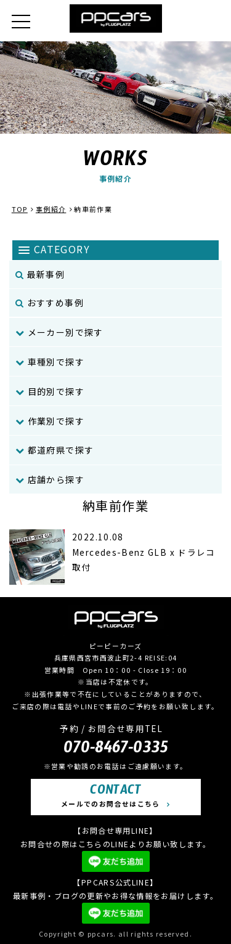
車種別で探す (49, 362)
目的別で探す (49, 391)
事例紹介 (51, 209)
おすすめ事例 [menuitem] (49, 302)
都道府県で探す (54, 450)
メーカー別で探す (59, 332)
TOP (20, 209)
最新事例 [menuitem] (40, 274)
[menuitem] (115, 332)
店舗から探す (49, 479)
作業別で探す (49, 421)
